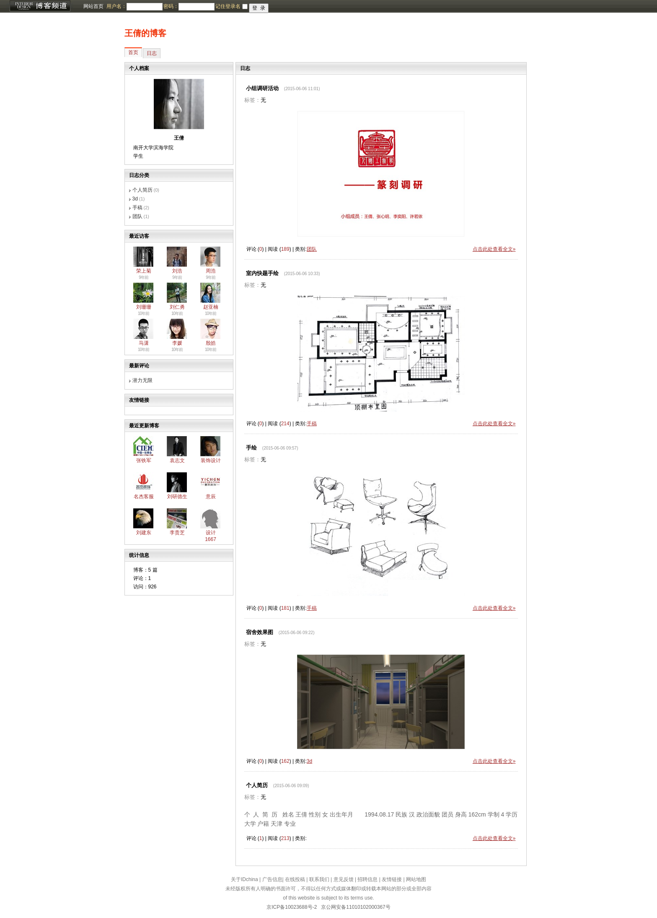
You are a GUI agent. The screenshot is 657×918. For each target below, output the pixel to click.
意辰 (211, 496)
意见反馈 (344, 879)
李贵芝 (177, 533)
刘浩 (177, 271)
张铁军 (143, 460)
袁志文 (177, 460)
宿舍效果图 (259, 632)
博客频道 (39, 6)
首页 (133, 52)
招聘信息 (367, 879)
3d (135, 199)
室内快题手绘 (262, 273)
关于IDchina (244, 879)
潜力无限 (142, 380)
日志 (152, 53)
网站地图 (416, 879)
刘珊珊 (143, 307)
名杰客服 (144, 496)
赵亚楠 (210, 307)
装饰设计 (211, 460)
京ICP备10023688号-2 (291, 907)
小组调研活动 (262, 88)
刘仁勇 (177, 307)
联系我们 (319, 879)
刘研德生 (177, 496)
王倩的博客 (145, 33)
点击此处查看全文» (494, 249)
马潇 (144, 343)
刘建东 (143, 533)
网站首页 (93, 6)
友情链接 (392, 879)
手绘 (251, 448)
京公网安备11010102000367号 (355, 907)
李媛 (177, 343)
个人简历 (142, 190)
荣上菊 (143, 271)
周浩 (211, 271)
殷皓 (211, 343)
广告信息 (272, 879)
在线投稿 (295, 879)
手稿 (137, 208)
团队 (137, 216)
